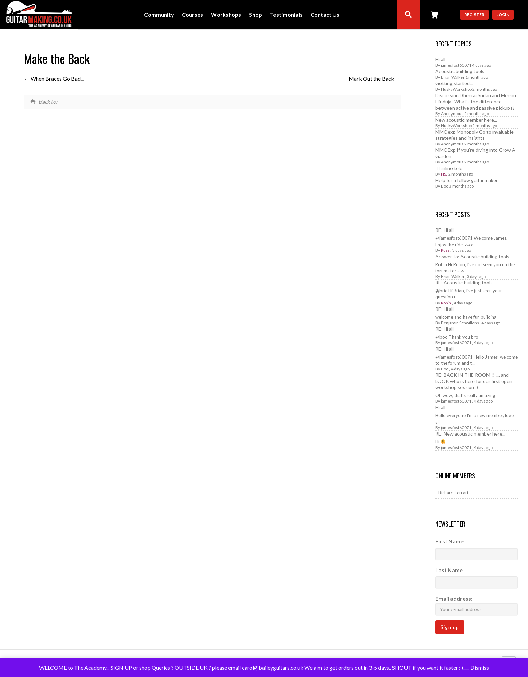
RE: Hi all (444, 230)
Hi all (440, 59)
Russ (445, 250)
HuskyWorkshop (456, 89)
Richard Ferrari (453, 492)
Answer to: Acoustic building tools (472, 256)
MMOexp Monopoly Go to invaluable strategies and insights (474, 135)
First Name (449, 541)
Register (474, 14)
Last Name (449, 570)
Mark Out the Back (375, 78)
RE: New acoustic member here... (470, 434)
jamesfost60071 (456, 65)
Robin (446, 302)
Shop (255, 15)
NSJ (444, 174)
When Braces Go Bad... (54, 78)
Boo (444, 186)
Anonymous (452, 113)
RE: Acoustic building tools (464, 282)
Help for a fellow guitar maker (466, 180)
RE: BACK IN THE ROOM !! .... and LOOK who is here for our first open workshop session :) (473, 381)
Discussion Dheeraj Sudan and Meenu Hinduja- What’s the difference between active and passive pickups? (475, 101)
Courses (192, 15)
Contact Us (324, 15)
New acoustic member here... (466, 120)
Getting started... (454, 83)
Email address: (476, 605)
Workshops (226, 15)
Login (502, 14)
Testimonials (286, 15)
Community (159, 15)
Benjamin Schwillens (460, 322)
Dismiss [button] (479, 667)
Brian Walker (453, 77)
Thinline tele (448, 168)
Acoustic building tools (459, 71)
